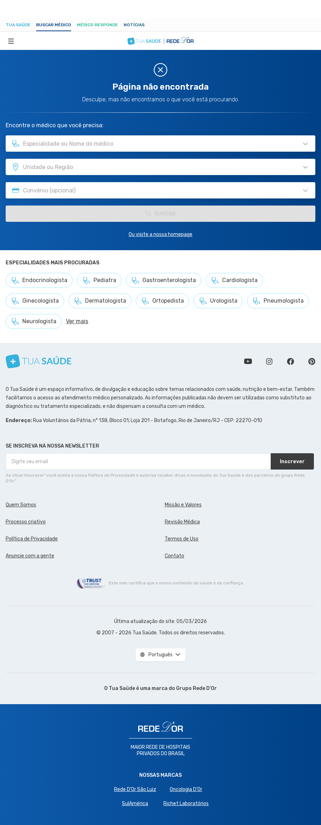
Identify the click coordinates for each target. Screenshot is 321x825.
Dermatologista (100, 301)
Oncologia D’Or (186, 789)
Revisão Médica (182, 522)
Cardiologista (234, 280)
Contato (174, 556)
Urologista (218, 301)
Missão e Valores (183, 505)
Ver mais (77, 321)
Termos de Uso (181, 539)
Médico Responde (97, 24)
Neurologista (33, 321)
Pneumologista (278, 301)
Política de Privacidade (32, 539)
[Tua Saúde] (39, 361)
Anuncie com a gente (30, 556)
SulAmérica (135, 804)
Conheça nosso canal (248, 361)
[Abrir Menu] (11, 40)
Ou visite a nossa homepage (160, 234)
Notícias (134, 24)
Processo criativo (26, 522)
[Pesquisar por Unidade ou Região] (305, 167)
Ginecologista (35, 301)
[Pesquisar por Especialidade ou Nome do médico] (305, 144)
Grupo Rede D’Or (196, 688)
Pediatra (99, 280)
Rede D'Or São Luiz (135, 789)
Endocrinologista (39, 280)
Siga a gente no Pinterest (311, 361)
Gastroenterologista (163, 280)
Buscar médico (53, 24)
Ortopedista (162, 301)
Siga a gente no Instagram (269, 361)
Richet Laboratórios (186, 804)
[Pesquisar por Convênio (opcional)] (305, 190)
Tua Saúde (18, 24)
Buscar (160, 214)
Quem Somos (21, 505)
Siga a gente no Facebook (290, 361)
